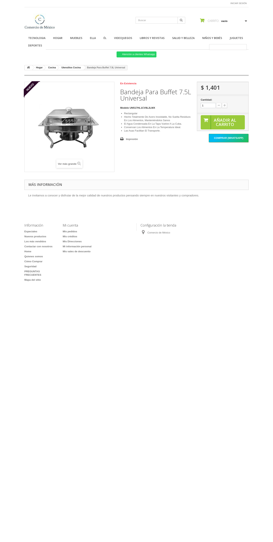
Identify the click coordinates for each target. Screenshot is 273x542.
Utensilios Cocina (71, 67)
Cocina (52, 67)
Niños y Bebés (212, 38)
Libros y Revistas (152, 38)
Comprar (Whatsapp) (228, 138)
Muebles (76, 38)
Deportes (35, 45)
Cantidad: (206, 99)
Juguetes (236, 38)
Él (105, 38)
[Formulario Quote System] (136, 403)
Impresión (132, 139)
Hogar (57, 38)
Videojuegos (123, 38)
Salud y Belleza (183, 38)
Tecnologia (36, 38)
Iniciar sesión (238, 3)
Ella (93, 38)
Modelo (124, 107)
